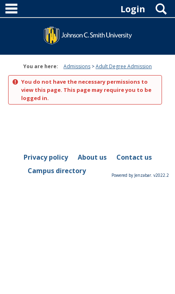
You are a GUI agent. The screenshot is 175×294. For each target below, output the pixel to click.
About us (92, 157)
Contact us (134, 157)
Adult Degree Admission (124, 66)
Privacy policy (46, 157)
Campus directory (57, 170)
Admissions (76, 66)
